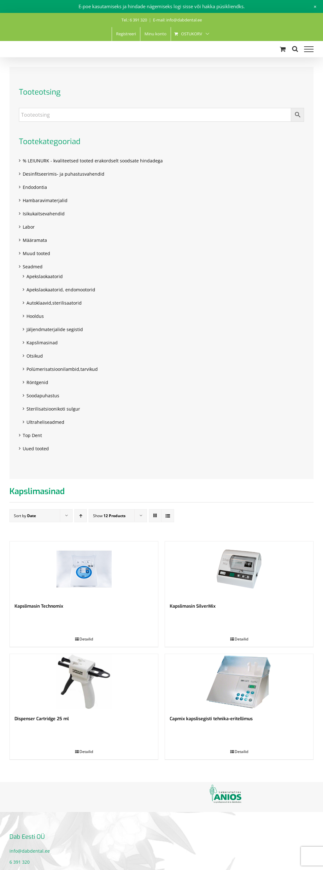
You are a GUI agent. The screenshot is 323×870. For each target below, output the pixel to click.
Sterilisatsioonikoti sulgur (53, 409)
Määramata (35, 240)
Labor (29, 227)
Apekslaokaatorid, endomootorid (60, 290)
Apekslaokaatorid (44, 276)
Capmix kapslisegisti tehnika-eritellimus (211, 719)
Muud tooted (36, 253)
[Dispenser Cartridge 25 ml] (84, 681)
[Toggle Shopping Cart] (283, 49)
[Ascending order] (80, 515)
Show (109, 515)
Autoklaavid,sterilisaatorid (54, 303)
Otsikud (34, 356)
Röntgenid (37, 382)
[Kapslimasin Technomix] (84, 569)
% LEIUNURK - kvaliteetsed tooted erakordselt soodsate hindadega (93, 161)
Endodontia (35, 187)
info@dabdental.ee (29, 851)
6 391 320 (19, 862)
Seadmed (33, 267)
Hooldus (35, 316)
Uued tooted (36, 449)
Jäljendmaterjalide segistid (54, 329)
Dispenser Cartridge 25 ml (42, 719)
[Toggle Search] (295, 49)
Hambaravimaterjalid (45, 200)
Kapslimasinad (42, 343)
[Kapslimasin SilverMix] (239, 569)
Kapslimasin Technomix (39, 606)
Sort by (25, 515)
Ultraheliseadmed (45, 422)
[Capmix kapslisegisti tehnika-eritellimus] (239, 681)
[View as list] (168, 516)
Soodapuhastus (42, 396)
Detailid (86, 639)
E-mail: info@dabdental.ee (177, 20)
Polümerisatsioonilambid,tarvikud (62, 369)
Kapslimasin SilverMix (192, 606)
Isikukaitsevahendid (44, 214)
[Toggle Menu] (309, 49)
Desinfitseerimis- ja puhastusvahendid (63, 174)
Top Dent (32, 435)
